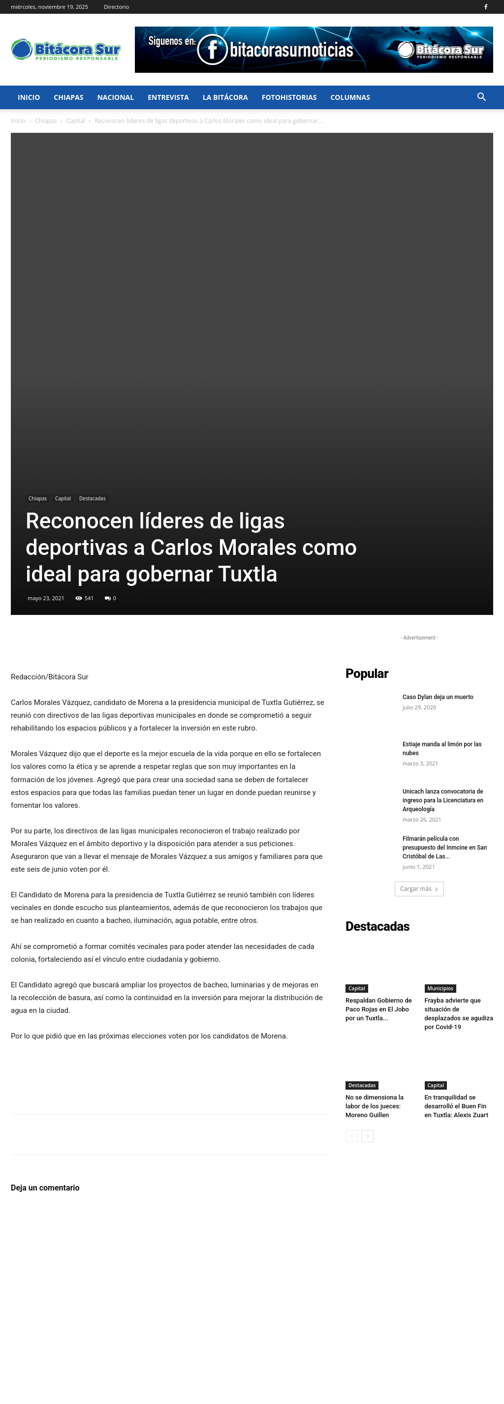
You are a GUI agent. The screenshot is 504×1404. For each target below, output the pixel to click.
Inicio (29, 97)
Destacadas (92, 296)
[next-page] (367, 934)
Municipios (440, 786)
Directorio (116, 6)
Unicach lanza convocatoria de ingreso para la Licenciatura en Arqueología (443, 598)
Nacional (115, 97)
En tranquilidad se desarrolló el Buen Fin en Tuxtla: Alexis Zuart (456, 903)
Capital (76, 121)
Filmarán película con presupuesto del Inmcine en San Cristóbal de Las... (445, 645)
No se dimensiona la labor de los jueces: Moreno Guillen (375, 903)
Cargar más (419, 686)
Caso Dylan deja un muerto (438, 494)
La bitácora (225, 97)
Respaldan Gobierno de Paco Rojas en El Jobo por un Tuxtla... (379, 807)
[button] (481, 98)
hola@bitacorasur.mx (214, 1361)
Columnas (350, 97)
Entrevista (168, 97)
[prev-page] (352, 934)
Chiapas (68, 97)
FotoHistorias (289, 97)
